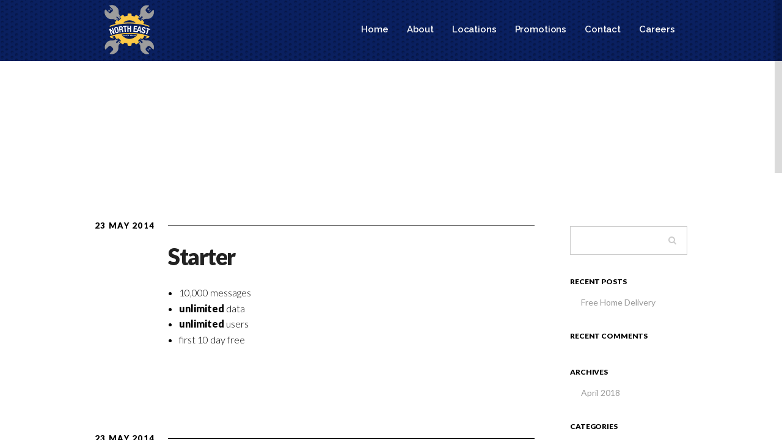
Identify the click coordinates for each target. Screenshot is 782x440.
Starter (201, 256)
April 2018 (600, 392)
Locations (474, 29)
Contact (603, 29)
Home (374, 29)
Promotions (541, 29)
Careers (657, 29)
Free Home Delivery (618, 302)
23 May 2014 (125, 225)
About (420, 29)
